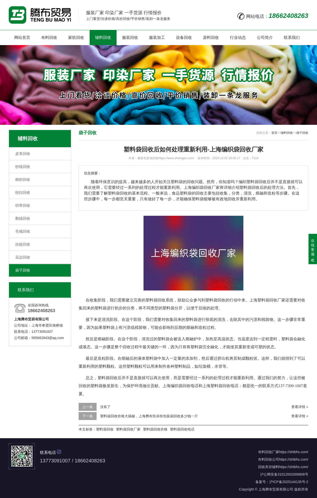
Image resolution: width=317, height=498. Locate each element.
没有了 (105, 407)
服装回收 (130, 37)
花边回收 (22, 257)
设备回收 (184, 37)
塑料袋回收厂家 (128, 429)
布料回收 (49, 37)
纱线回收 (22, 166)
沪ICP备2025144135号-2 (288, 482)
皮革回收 (22, 153)
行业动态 (238, 37)
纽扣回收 (22, 192)
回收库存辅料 (268, 467)
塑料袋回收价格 (155, 429)
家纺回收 (76, 37)
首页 (274, 133)
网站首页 (22, 37)
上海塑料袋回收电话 (220, 386)
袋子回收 (22, 270)
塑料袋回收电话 (182, 429)
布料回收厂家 (268, 452)
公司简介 (265, 37)
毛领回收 (22, 231)
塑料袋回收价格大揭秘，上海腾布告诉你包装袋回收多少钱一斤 (149, 416)
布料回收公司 (268, 459)
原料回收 (211, 37)
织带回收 (22, 205)
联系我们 (292, 37)
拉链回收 (22, 244)
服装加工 (157, 37)
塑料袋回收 (105, 429)
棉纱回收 (22, 179)
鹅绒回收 (22, 218)
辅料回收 (103, 37)
